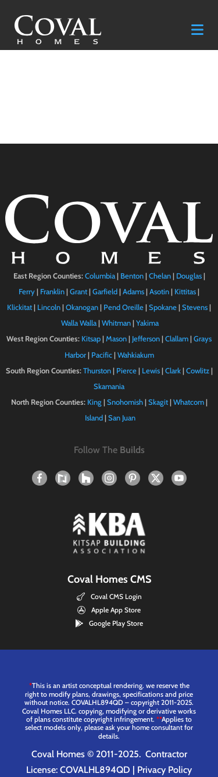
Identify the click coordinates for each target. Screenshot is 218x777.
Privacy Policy (164, 769)
